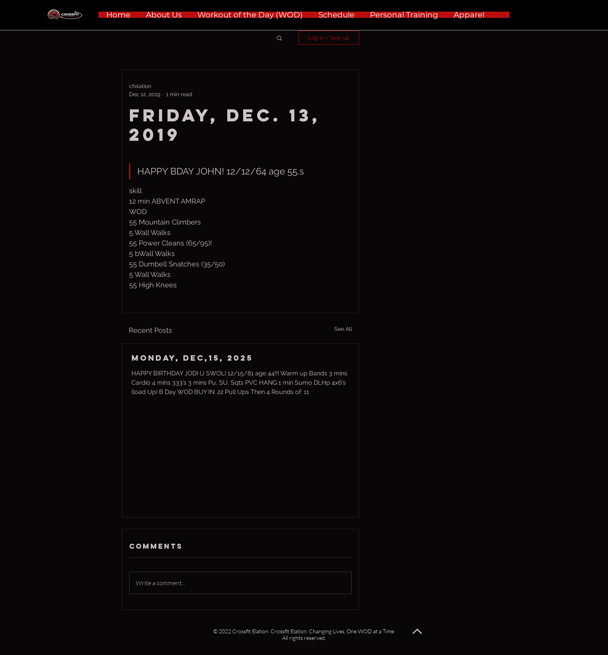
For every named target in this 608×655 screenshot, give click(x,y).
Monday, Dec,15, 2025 (192, 358)
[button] (279, 38)
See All (343, 329)
